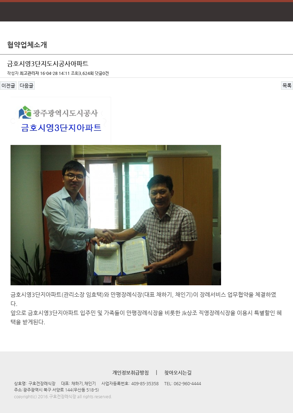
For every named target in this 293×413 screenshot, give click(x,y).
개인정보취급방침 (130, 372)
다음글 (26, 85)
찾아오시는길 (178, 372)
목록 (287, 85)
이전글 (8, 85)
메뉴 (11, 12)
